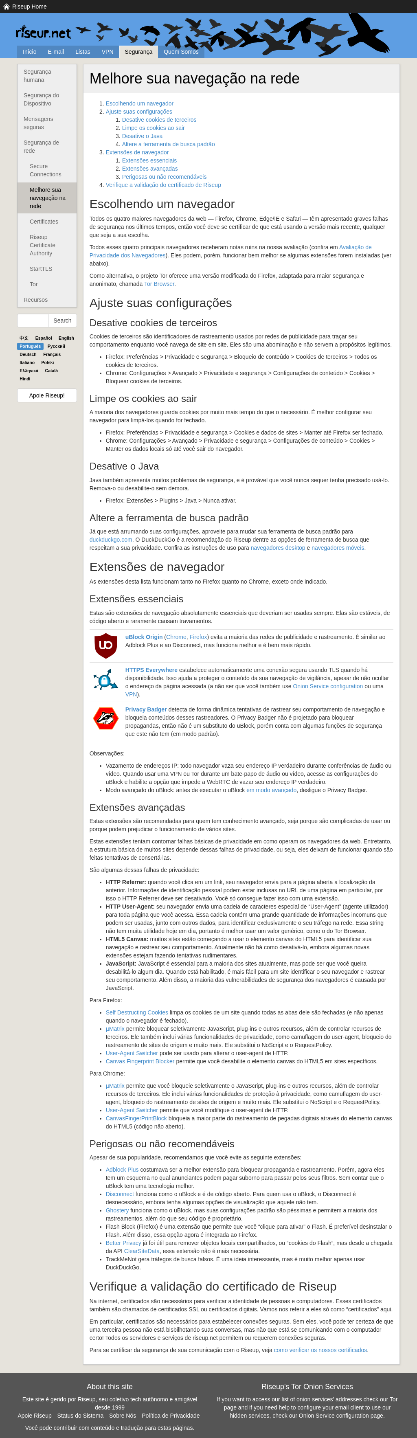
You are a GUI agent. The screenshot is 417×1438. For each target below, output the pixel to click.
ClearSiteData (142, 1251)
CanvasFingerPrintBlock (136, 1118)
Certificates (44, 221)
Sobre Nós (122, 1415)
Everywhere (151, 670)
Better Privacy (123, 1243)
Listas (82, 51)
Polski (48, 362)
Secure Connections (45, 170)
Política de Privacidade (171, 1415)
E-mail (56, 51)
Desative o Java (142, 136)
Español (43, 338)
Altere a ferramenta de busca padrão (168, 144)
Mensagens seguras (38, 123)
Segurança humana (37, 75)
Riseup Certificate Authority (42, 245)
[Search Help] (32, 320)
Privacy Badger (146, 709)
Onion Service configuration (328, 686)
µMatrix (115, 1028)
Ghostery (117, 1210)
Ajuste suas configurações (139, 111)
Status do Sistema (80, 1415)
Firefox (198, 637)
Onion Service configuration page (341, 1415)
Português (30, 346)
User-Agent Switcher (132, 1053)
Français (52, 354)
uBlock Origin (144, 637)
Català (51, 370)
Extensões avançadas (150, 168)
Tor (33, 284)
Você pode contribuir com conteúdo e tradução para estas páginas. (110, 1428)
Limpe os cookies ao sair (153, 128)
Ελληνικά (29, 370)
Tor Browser (159, 284)
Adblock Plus (122, 1169)
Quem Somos (181, 51)
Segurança (139, 51)
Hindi (25, 378)
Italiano (27, 362)
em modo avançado (271, 790)
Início (29, 51)
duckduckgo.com (111, 539)
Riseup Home (29, 6)
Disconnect (120, 1194)
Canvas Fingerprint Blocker (140, 1061)
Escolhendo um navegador (140, 103)
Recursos (36, 299)
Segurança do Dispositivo (41, 99)
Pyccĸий (56, 346)
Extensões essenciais (149, 160)
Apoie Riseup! (47, 395)
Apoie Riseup (34, 1415)
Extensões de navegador (137, 152)
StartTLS (41, 269)
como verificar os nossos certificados (320, 1350)
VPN (108, 51)
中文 (24, 338)
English (66, 338)
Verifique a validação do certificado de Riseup (163, 185)
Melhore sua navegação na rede (48, 198)
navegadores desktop (278, 547)
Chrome (176, 637)
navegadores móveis (338, 547)
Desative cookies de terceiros (159, 119)
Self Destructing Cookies (137, 1012)
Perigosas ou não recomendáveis (164, 176)
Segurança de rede (41, 146)
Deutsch (28, 354)
